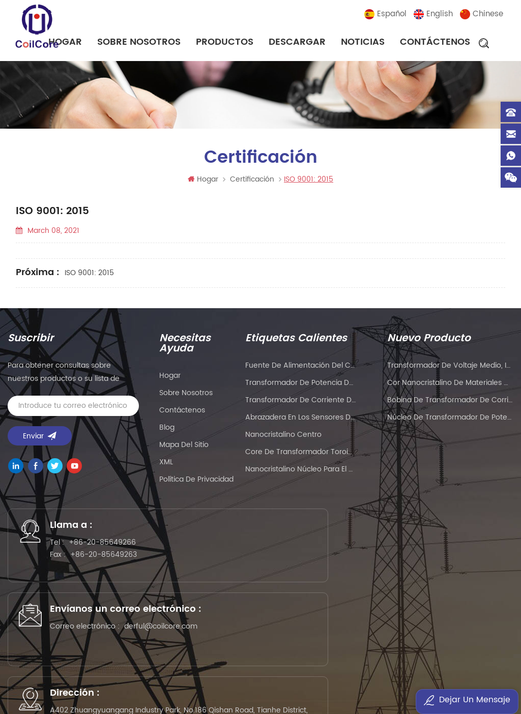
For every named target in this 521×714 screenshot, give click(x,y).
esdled (382, 681)
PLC (415, 655)
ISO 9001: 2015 (89, 277)
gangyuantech (286, 655)
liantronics (447, 655)
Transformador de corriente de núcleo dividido (301, 404)
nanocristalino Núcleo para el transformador (301, 473)
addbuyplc (437, 668)
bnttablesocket (292, 681)
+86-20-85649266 (111, 552)
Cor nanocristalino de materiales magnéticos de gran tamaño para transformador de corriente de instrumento (450, 387)
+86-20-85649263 (112, 564)
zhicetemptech (218, 694)
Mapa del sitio (184, 449)
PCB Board (338, 655)
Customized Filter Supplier (309, 668)
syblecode (235, 655)
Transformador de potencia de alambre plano (301, 387)
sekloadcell (109, 681)
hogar (170, 379)
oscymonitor (423, 681)
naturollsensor (160, 681)
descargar (297, 43)
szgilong (398, 668)
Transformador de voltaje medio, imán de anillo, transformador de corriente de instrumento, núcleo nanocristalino (450, 369)
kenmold (487, 655)
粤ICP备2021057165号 (460, 621)
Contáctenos (435, 43)
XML (166, 466)
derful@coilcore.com (268, 584)
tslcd (369, 668)
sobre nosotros (139, 43)
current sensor (477, 681)
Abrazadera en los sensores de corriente (301, 421)
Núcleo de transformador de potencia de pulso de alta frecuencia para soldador (450, 421)
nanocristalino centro (283, 438)
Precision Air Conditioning (136, 655)
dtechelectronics (53, 681)
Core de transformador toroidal (301, 456)
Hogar (203, 183)
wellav (199, 655)
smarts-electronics (225, 681)
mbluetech (344, 681)
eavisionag (383, 655)
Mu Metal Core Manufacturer (110, 668)
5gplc (43, 668)
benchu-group (278, 694)
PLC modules (191, 668)
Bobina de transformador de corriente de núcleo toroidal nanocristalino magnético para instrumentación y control (450, 404)
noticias (363, 43)
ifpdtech (478, 668)
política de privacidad (196, 483)
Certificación (252, 183)
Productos (224, 43)
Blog (167, 431)
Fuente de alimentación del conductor (301, 369)
